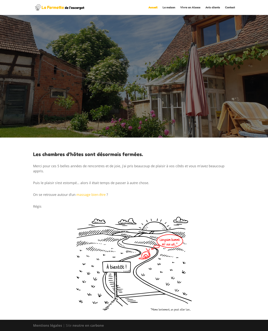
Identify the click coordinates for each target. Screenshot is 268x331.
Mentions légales (47, 325)
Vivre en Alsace (190, 7)
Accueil (153, 7)
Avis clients (212, 7)
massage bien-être (91, 194)
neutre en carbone (88, 325)
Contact (230, 7)
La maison (169, 7)
